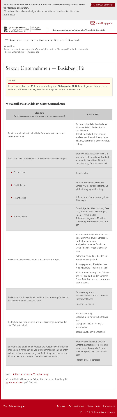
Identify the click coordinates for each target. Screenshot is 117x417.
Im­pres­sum (109, 406)
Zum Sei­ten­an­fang (14, 406)
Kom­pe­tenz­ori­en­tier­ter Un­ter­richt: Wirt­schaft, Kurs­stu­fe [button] (42, 40)
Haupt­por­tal (9, 14)
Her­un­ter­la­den (16, 382)
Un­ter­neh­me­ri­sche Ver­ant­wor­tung (31, 374)
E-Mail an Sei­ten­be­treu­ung (100, 412)
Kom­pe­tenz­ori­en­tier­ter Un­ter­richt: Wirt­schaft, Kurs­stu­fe (79, 30)
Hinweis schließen (103, 4)
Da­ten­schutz (93, 406)
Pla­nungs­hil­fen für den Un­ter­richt (72, 49)
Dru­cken (61, 406)
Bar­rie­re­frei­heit (76, 406)
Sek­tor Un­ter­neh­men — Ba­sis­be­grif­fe (22, 51)
